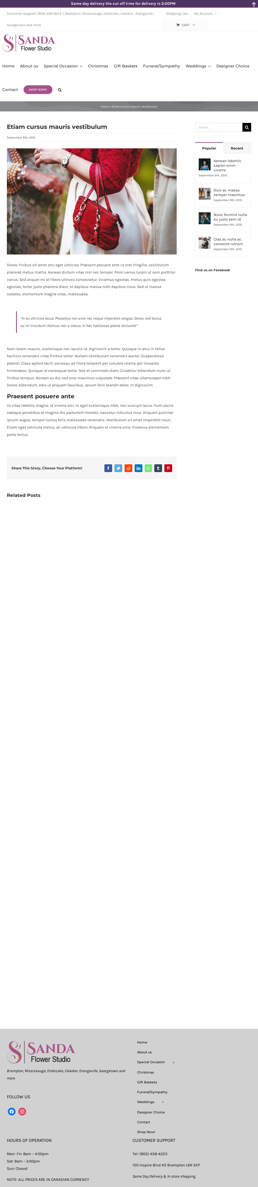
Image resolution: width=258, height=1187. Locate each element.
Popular (209, 148)
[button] (60, 89)
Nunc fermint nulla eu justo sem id (230, 216)
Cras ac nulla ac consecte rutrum (228, 241)
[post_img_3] (92, 201)
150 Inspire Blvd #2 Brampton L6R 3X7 (166, 1165)
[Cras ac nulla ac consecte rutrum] (205, 240)
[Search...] (218, 127)
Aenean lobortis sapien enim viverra (227, 165)
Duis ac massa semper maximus (229, 192)
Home (105, 106)
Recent (237, 148)
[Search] (246, 127)
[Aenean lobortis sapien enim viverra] (205, 162)
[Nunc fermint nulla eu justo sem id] (205, 215)
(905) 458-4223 (153, 1153)
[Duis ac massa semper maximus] (205, 191)
